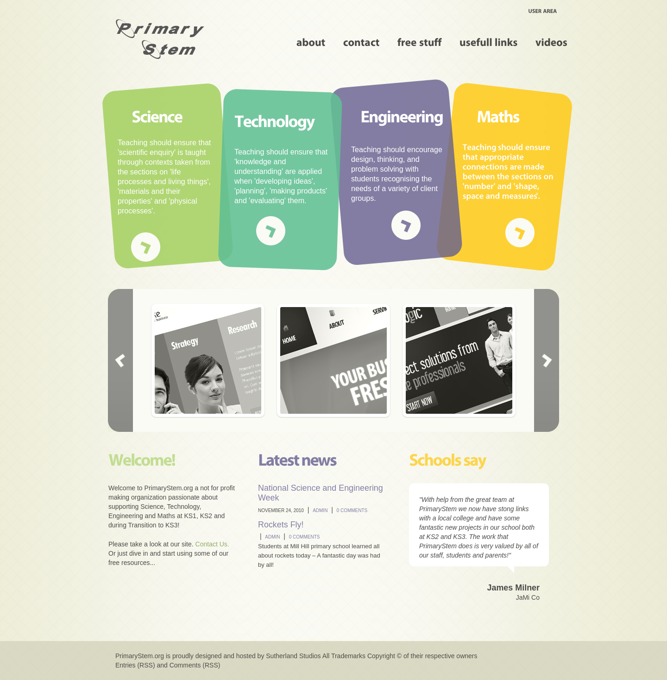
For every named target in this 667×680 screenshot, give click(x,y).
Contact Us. (212, 544)
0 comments (352, 510)
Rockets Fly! (281, 524)
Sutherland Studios (293, 656)
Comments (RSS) (195, 665)
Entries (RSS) (135, 665)
